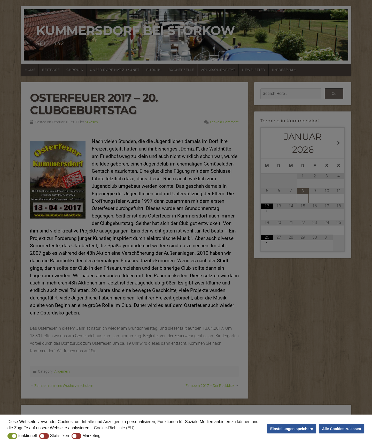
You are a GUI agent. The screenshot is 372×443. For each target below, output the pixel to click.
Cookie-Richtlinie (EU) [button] (114, 428)
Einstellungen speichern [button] (291, 429)
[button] (12, 436)
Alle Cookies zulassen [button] (341, 429)
